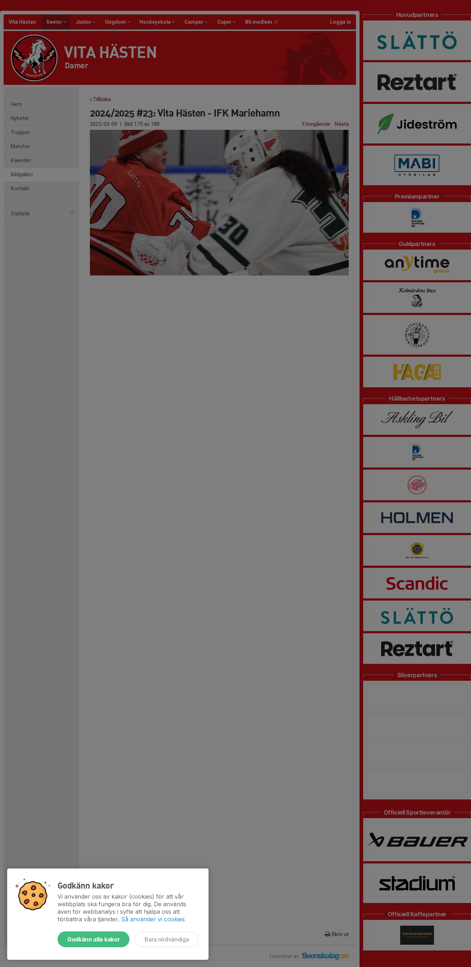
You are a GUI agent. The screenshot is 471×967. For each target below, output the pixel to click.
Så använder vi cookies (153, 919)
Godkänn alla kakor (93, 939)
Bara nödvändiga (167, 939)
